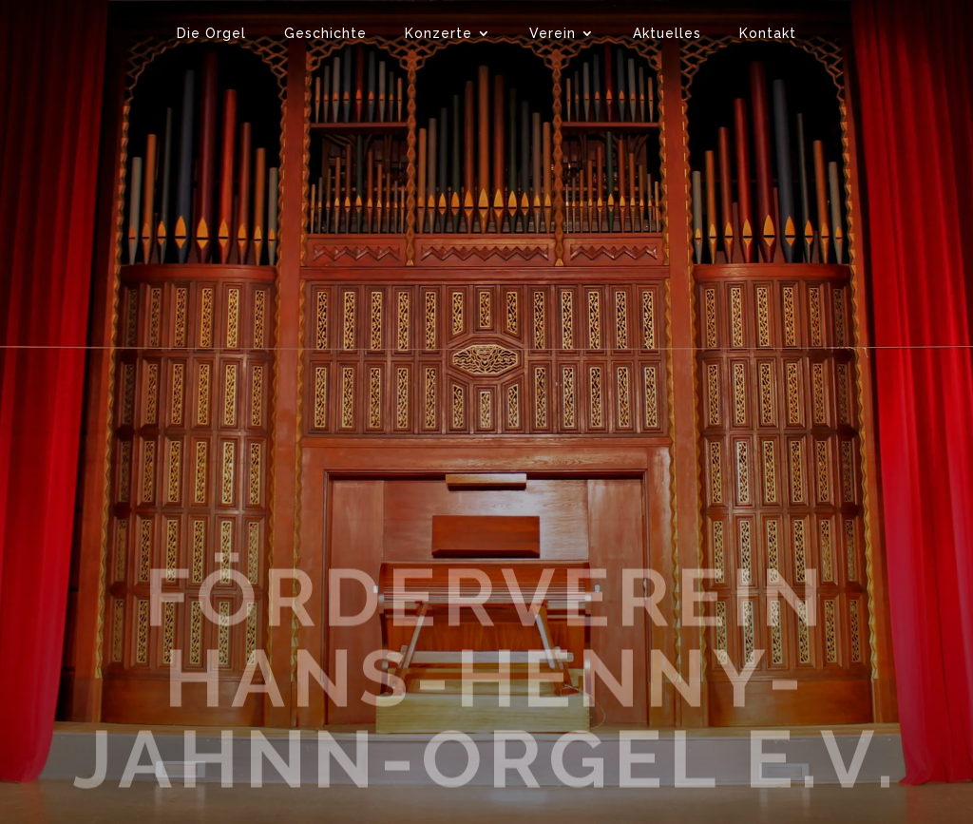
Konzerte (438, 34)
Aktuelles (667, 34)
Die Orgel (211, 34)
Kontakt (767, 34)
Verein (552, 34)
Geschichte (325, 34)
